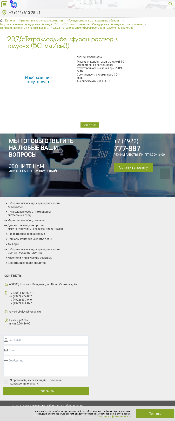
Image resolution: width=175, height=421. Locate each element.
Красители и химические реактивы (30, 257)
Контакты (12, 275)
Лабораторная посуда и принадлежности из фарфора (34, 205)
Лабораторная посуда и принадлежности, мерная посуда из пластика (34, 251)
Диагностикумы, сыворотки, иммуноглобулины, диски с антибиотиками (35, 227)
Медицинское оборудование (26, 220)
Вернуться (89, 125)
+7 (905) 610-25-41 (25, 13)
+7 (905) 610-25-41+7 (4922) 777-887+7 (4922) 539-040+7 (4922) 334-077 (21, 298)
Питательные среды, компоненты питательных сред (29, 213)
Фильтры (13, 244)
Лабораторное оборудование (26, 233)
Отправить (46, 391)
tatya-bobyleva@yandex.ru (25, 311)
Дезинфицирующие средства (27, 262)
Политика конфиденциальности (114, 416)
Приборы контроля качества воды (30, 239)
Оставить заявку (133, 167)
